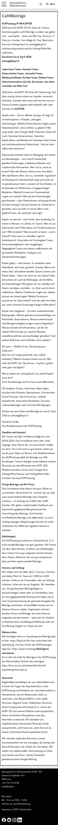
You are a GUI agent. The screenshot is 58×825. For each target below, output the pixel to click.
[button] (41, 4)
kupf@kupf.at (8, 786)
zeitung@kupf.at (37, 44)
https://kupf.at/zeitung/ (24, 649)
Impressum (7, 809)
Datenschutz (25, 809)
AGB (15, 809)
